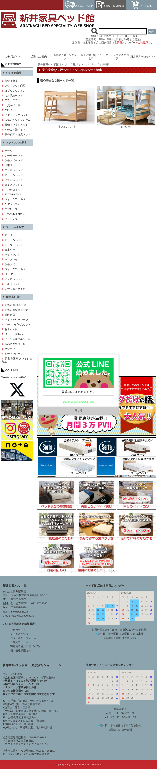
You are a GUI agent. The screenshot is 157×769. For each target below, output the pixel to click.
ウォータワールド (15, 199)
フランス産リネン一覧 (18, 338)
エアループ (11, 209)
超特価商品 (11, 80)
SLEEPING (11, 274)
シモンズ (10, 264)
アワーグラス (12, 100)
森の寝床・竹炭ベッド (18, 134)
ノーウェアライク (15, 288)
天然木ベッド (12, 105)
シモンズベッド (14, 160)
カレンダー (128, 42)
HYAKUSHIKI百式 (15, 213)
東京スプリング (14, 184)
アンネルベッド (14, 170)
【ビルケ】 (126, 125)
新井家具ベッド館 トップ (52, 64)
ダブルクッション (15, 90)
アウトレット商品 (15, 85)
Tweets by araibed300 (13, 377)
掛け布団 (10, 314)
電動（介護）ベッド (16, 124)
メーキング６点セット (18, 324)
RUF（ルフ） (12, 204)
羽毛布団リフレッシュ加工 (17, 360)
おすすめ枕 (11, 329)
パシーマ (10, 348)
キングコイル (12, 189)
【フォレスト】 (67, 125)
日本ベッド (11, 165)
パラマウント (12, 254)
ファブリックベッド (16, 114)
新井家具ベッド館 (15, 585)
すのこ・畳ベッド (15, 129)
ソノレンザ (11, 218)
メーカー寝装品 (14, 334)
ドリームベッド (14, 175)
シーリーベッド (14, 155)
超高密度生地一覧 (15, 343)
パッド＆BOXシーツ (16, 319)
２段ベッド (11, 110)
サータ (8, 150)
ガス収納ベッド (14, 95)
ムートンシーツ (14, 353)
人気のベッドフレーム (18, 119)
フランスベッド (14, 179)
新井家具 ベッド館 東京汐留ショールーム (32, 665)
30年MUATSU (13, 194)
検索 (151, 31)
